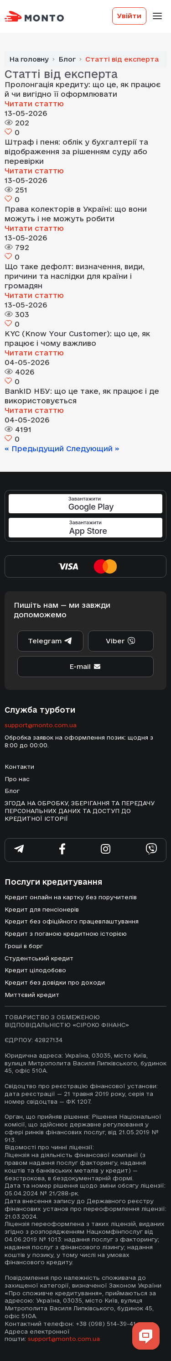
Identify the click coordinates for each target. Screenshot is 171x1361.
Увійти (129, 16)
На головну (29, 59)
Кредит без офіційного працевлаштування (72, 921)
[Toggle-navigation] (157, 16)
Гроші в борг (24, 946)
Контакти (19, 766)
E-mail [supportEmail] (85, 666)
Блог (67, 59)
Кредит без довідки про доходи (55, 982)
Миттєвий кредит (32, 994)
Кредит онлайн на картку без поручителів (71, 897)
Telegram (50, 641)
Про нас (17, 779)
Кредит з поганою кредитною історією (66, 933)
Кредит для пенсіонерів (42, 909)
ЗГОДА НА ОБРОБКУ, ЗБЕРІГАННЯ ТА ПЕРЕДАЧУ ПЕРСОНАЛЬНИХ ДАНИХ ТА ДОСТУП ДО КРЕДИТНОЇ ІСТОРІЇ (80, 811)
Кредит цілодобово (35, 970)
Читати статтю (34, 103)
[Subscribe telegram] (19, 850)
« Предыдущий (35, 448)
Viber (121, 641)
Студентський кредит (39, 958)
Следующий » (92, 448)
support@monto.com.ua (41, 725)
